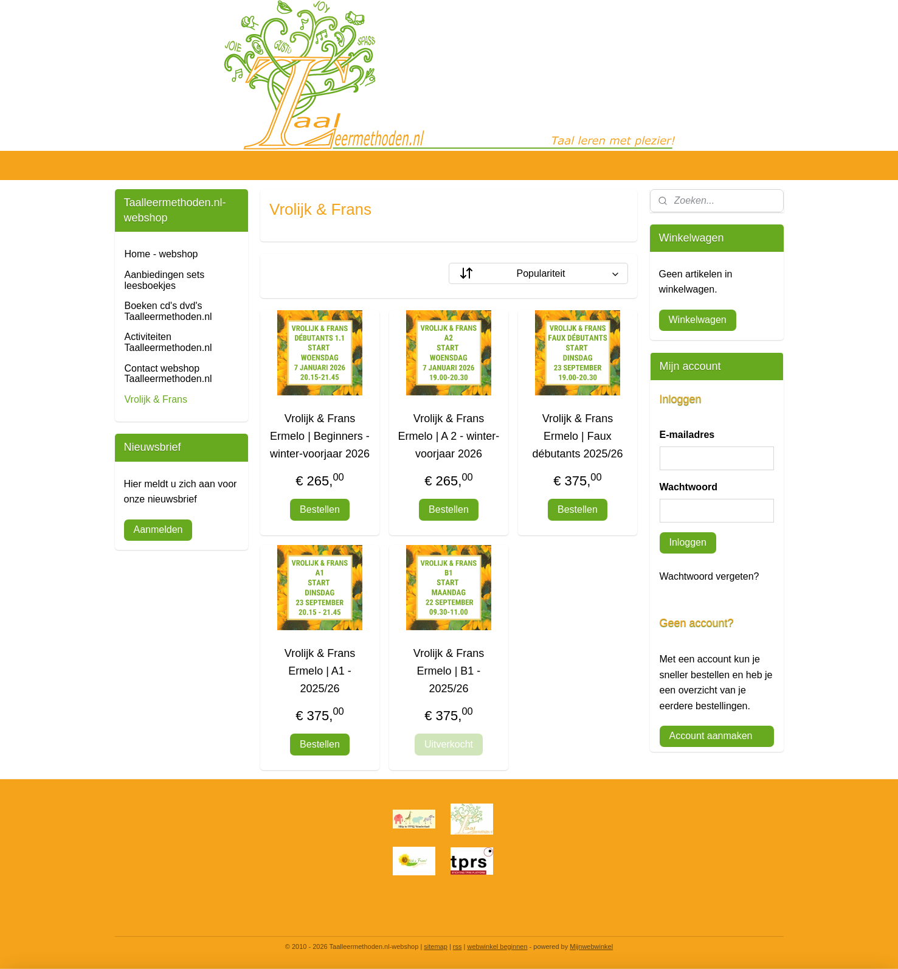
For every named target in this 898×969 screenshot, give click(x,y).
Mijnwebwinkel (591, 946)
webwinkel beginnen (497, 946)
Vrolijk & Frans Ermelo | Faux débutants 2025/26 (578, 436)
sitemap (435, 946)
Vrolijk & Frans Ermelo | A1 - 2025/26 (320, 671)
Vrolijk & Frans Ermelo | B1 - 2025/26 (448, 671)
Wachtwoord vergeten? (709, 576)
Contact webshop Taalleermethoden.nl (168, 373)
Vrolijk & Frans (156, 399)
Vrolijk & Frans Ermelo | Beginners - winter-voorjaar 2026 (320, 436)
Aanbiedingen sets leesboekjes (165, 280)
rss (457, 946)
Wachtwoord (688, 487)
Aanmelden (158, 529)
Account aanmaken (711, 736)
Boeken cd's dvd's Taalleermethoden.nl (168, 311)
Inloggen (687, 542)
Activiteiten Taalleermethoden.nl (168, 342)
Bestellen (320, 509)
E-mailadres (687, 434)
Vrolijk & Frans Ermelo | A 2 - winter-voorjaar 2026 (449, 436)
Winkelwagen (698, 319)
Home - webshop (161, 254)
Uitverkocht (448, 744)
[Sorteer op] (538, 273)
